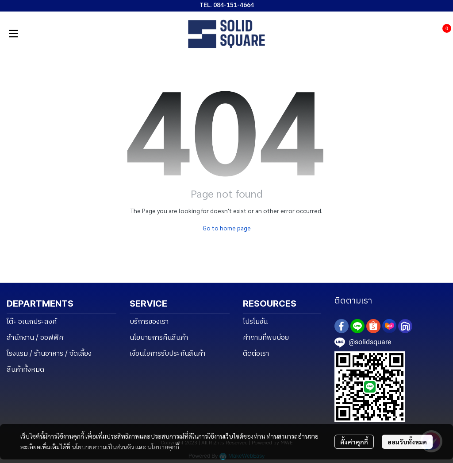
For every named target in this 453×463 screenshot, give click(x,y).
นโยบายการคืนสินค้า (159, 338)
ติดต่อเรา (256, 354)
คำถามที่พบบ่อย (266, 338)
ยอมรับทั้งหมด (407, 442)
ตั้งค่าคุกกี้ (354, 442)
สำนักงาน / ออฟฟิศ (35, 338)
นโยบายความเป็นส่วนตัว (103, 447)
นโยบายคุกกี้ (163, 447)
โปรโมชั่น (255, 322)
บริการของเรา (149, 322)
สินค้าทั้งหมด (25, 370)
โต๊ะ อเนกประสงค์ (32, 322)
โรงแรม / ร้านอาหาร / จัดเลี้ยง (49, 354)
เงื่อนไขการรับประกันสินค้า (167, 354)
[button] (428, 33)
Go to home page (227, 228)
